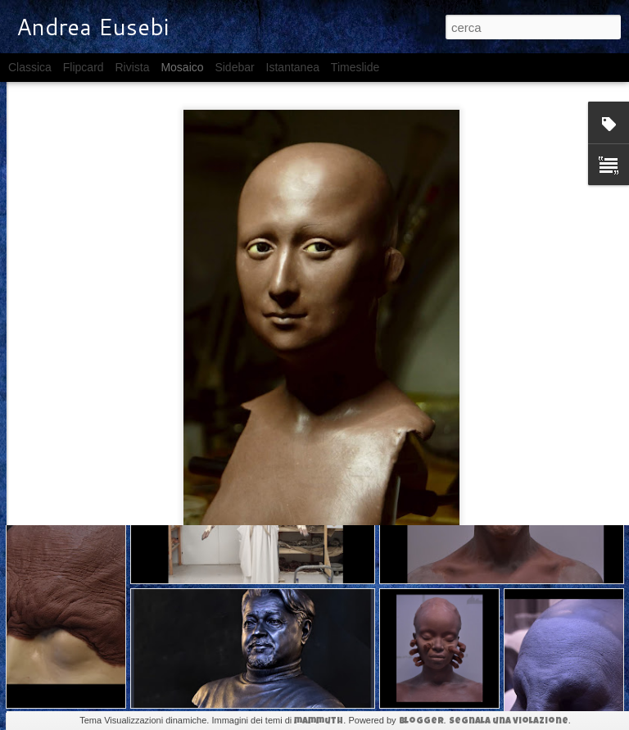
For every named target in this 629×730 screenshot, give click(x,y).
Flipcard (83, 67)
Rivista (132, 67)
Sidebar (234, 67)
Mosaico (182, 67)
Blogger (421, 721)
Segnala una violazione (508, 721)
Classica (30, 67)
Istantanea (292, 67)
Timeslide (355, 67)
